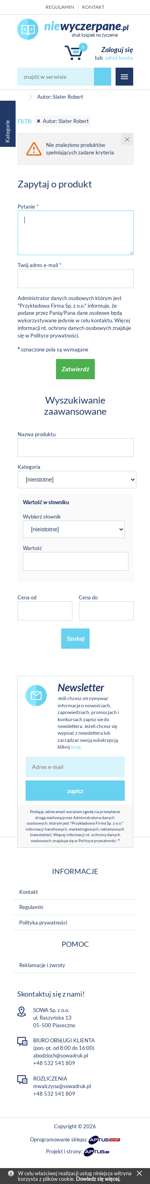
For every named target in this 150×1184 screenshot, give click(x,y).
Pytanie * (28, 206)
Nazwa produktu (37, 434)
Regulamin (60, 7)
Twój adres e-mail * (39, 265)
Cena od (27, 597)
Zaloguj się (117, 49)
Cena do (88, 597)
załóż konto (119, 57)
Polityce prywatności (54, 335)
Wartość (32, 548)
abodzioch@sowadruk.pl (60, 1055)
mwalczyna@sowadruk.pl (62, 1086)
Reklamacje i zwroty (42, 965)
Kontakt (93, 7)
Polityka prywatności (43, 922)
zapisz (75, 790)
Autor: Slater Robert (62, 121)
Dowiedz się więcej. (98, 1179)
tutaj (75, 747)
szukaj (103, 77)
